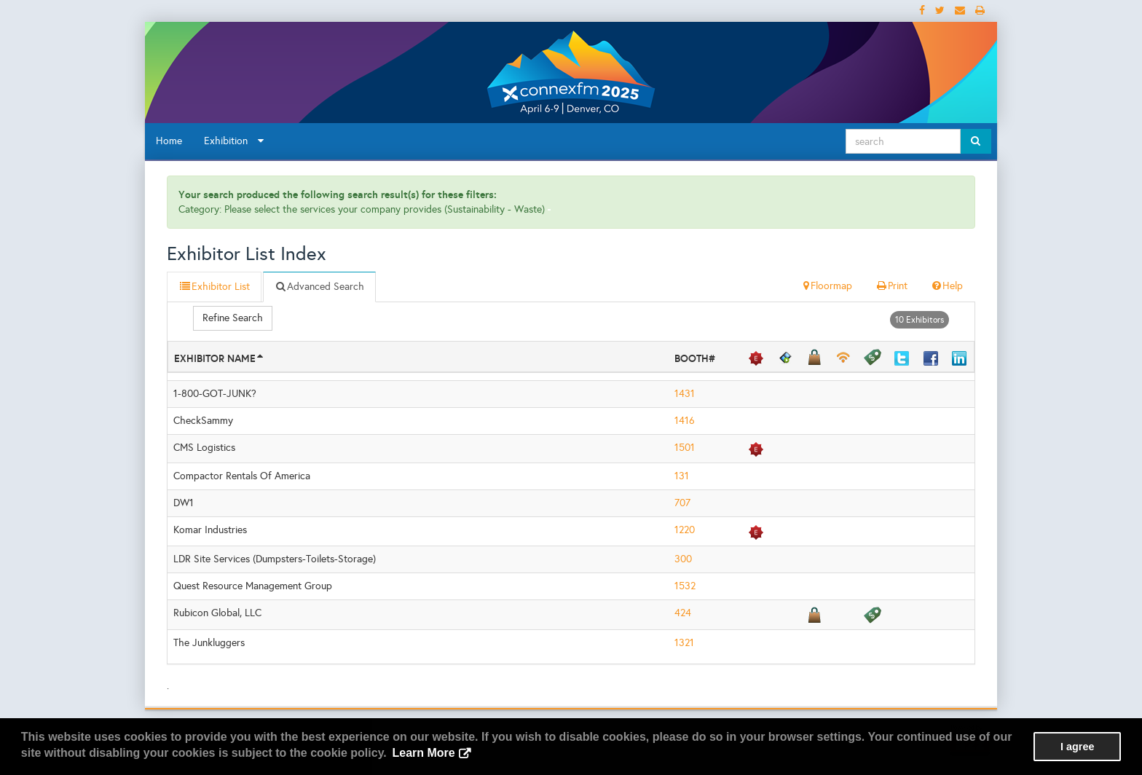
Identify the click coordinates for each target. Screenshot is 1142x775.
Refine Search (232, 318)
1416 (684, 420)
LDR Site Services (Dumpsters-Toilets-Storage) (274, 559)
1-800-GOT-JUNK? (214, 394)
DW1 (183, 503)
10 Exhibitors (919, 320)
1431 (684, 394)
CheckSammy (203, 420)
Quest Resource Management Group (252, 586)
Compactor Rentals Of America (241, 476)
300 (683, 559)
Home (169, 141)
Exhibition (234, 141)
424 (682, 613)
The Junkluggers (209, 643)
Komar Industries (210, 530)
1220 (684, 530)
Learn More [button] (423, 753)
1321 (684, 643)
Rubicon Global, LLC (217, 613)
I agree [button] (1077, 746)
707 (682, 503)
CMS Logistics (204, 447)
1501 (684, 447)
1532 (685, 586)
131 (681, 476)
